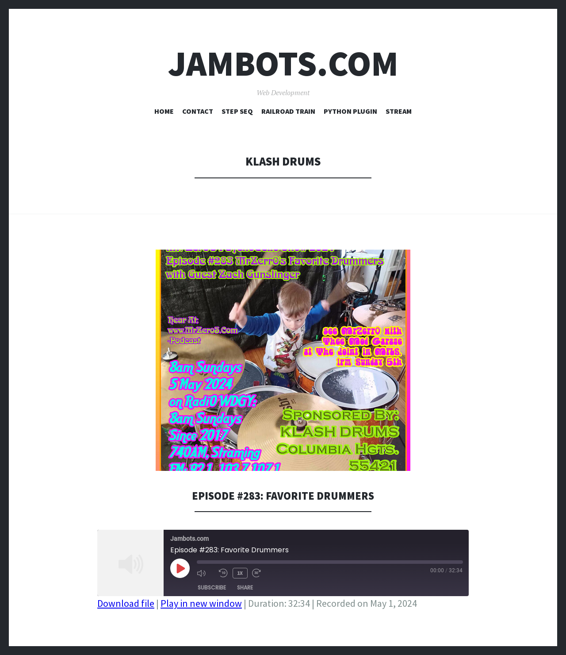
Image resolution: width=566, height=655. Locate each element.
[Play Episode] (180, 568)
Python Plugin (350, 111)
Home (164, 111)
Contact (197, 111)
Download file (125, 603)
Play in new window (201, 603)
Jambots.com (283, 63)
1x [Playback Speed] (239, 572)
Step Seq (237, 111)
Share (245, 586)
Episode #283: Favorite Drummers (283, 495)
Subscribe (212, 586)
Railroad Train (288, 111)
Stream (399, 111)
